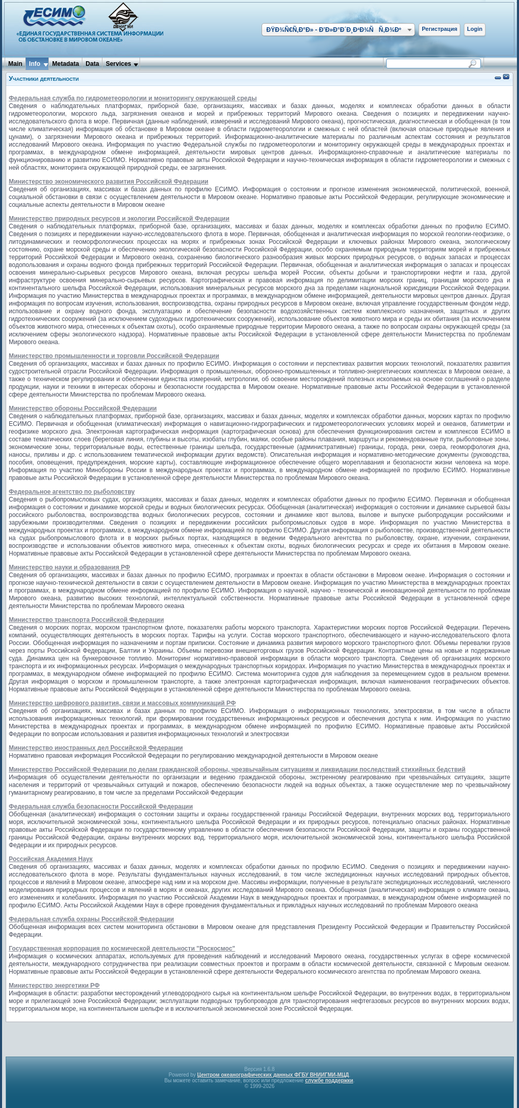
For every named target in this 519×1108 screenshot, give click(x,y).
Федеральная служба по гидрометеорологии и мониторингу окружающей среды (133, 98)
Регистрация (439, 29)
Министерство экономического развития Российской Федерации (109, 181)
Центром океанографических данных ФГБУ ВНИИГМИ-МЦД (273, 1075)
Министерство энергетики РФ (54, 985)
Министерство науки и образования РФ (69, 567)
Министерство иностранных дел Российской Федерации (96, 748)
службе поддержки (329, 1080)
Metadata (65, 63)
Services (118, 63)
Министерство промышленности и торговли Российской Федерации (114, 356)
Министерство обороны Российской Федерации (83, 408)
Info (34, 63)
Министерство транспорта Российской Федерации (86, 619)
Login (474, 29)
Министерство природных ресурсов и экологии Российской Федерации (119, 218)
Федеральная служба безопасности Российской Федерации (101, 806)
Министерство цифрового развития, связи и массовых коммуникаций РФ (122, 703)
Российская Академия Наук (51, 859)
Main (15, 63)
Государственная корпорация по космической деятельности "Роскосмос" (122, 948)
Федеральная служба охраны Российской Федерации (91, 919)
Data (92, 63)
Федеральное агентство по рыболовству (72, 491)
